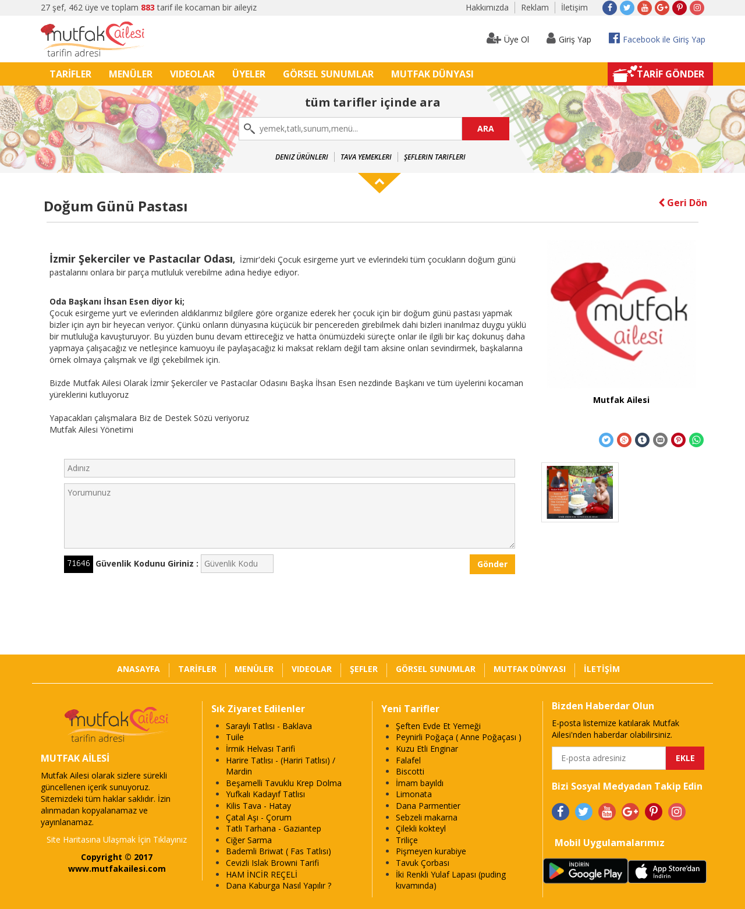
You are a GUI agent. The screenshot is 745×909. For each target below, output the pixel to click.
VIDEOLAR (192, 74)
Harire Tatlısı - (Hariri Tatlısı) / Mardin (280, 766)
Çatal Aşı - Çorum (259, 817)
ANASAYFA (138, 668)
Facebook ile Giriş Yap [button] (657, 38)
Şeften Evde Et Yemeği (438, 725)
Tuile (235, 736)
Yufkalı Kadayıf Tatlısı (265, 794)
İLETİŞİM (602, 668)
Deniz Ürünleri (301, 157)
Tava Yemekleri (366, 157)
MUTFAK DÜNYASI (432, 74)
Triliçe (407, 840)
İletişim (574, 7)
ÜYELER (248, 74)
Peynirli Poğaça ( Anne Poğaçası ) (459, 736)
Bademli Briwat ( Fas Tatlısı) (278, 851)
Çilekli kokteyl (421, 828)
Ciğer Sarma (249, 840)
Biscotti (410, 771)
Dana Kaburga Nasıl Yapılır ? (278, 885)
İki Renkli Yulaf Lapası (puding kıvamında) (451, 880)
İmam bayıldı (420, 782)
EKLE (685, 757)
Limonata (414, 794)
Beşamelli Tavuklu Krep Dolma (284, 782)
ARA (485, 128)
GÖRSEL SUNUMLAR (328, 74)
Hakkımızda (487, 7)
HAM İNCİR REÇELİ (261, 874)
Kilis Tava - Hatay (258, 805)
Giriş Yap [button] (569, 38)
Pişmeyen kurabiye (431, 851)
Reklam (535, 7)
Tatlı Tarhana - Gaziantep (273, 828)
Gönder (492, 564)
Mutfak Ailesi (621, 399)
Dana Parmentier (428, 805)
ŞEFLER (364, 668)
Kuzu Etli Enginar (427, 748)
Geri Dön (682, 202)
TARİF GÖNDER (670, 74)
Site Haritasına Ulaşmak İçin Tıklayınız (117, 839)
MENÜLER (130, 74)
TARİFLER (70, 74)
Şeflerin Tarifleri (435, 157)
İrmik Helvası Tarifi (260, 748)
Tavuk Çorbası (422, 862)
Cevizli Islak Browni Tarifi (272, 862)
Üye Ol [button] (508, 38)
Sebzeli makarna (426, 817)
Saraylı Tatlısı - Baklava (269, 725)
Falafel (408, 760)
